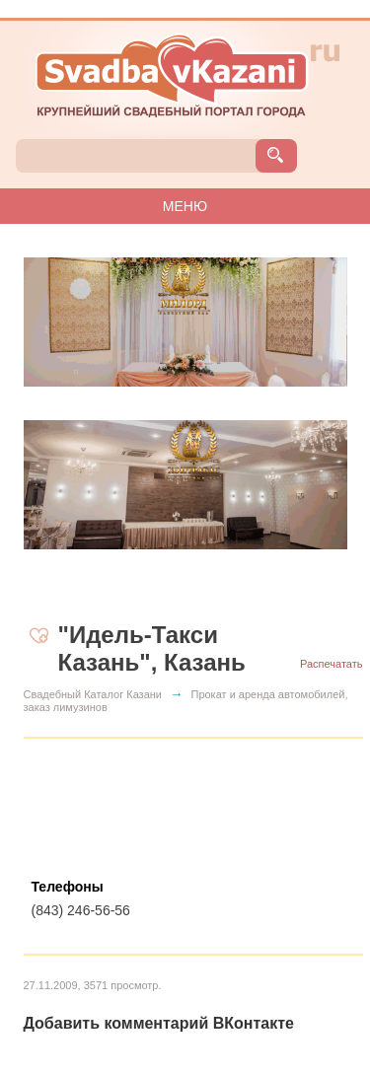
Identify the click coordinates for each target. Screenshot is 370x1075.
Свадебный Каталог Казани (93, 694)
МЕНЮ (185, 206)
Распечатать (331, 664)
